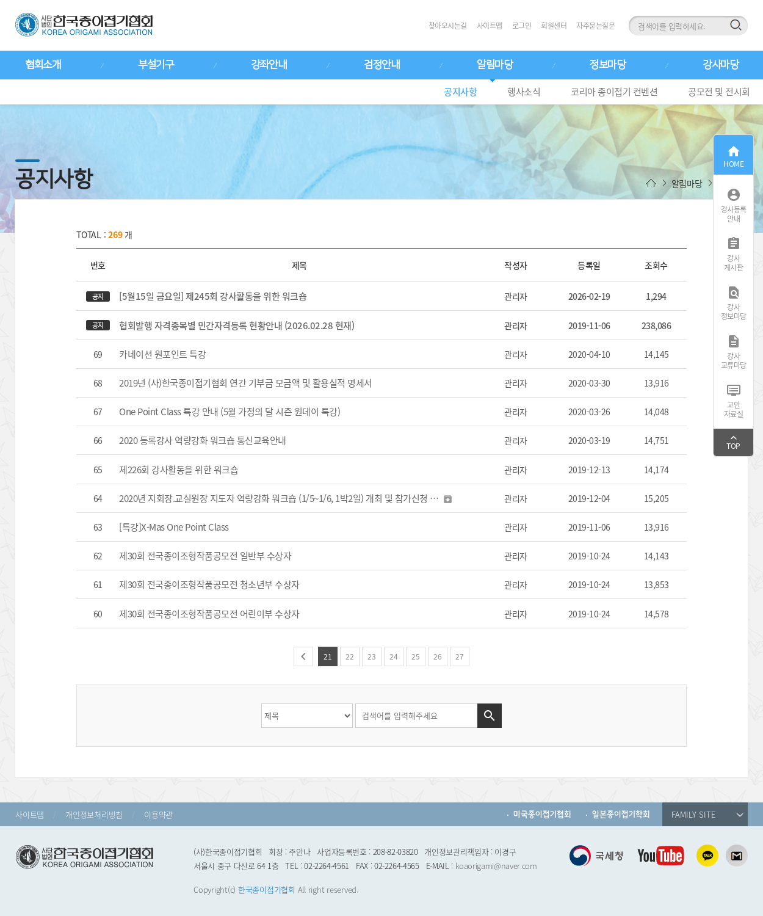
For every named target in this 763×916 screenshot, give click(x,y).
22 (349, 656)
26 (437, 656)
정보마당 (607, 64)
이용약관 (158, 814)
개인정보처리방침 (94, 814)
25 (415, 656)
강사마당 (720, 64)
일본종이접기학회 (621, 814)
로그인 (522, 25)
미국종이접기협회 (542, 814)
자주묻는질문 (595, 25)
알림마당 (494, 64)
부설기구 (155, 64)
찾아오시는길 (448, 25)
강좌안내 (268, 64)
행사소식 (523, 91)
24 (393, 656)
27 (459, 656)
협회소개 (42, 64)
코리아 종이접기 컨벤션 (614, 91)
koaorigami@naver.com (496, 865)
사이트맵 (489, 25)
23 (371, 656)
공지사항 (460, 91)
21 (328, 656)
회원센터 (553, 25)
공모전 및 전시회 (719, 91)
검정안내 (381, 64)
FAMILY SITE (707, 814)
